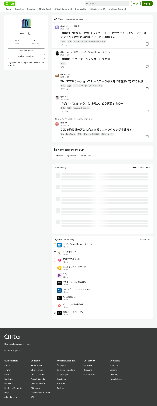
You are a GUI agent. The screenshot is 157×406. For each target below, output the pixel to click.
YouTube (61, 383)
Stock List (19, 9)
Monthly (141, 167)
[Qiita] (9, 4)
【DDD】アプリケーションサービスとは (85, 59)
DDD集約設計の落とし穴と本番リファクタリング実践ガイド (97, 130)
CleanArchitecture (97, 41)
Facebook (61, 378)
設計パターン (107, 134)
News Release (116, 378)
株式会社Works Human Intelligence (96, 52)
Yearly (147, 167)
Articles (59, 155)
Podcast (60, 388)
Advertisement (11, 397)
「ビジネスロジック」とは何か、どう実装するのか (92, 103)
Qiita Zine (87, 369)
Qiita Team (88, 365)
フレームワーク (80, 85)
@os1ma (64, 96)
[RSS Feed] (29, 33)
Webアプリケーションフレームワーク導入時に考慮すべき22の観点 (101, 81)
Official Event (45, 9)
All (149, 239)
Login (135, 3)
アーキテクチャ (80, 41)
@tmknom (65, 74)
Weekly (134, 167)
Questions (72, 155)
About (7, 365)
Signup (147, 3)
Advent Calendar (38, 378)
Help (6, 392)
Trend (8, 9)
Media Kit (8, 383)
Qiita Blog (114, 374)
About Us (114, 365)
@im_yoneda (69, 52)
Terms (7, 369)
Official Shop (89, 374)
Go (62, 134)
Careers (113, 369)
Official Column (63, 9)
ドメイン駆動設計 (91, 134)
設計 (69, 85)
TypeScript (70, 134)
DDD (70, 41)
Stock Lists (86, 155)
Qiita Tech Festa (38, 383)
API (32, 397)
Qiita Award (36, 388)
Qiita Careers (97, 9)
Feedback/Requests (13, 388)
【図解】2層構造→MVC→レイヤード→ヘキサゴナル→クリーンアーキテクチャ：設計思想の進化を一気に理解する (103, 35)
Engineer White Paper (40, 392)
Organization (81, 9)
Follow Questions (26, 56)
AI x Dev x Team (117, 9)
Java (63, 41)
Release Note (36, 365)
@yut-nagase (70, 26)
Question (31, 9)
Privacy (7, 374)
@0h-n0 (63, 122)
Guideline (8, 378)
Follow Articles (26, 50)
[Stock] (147, 44)
